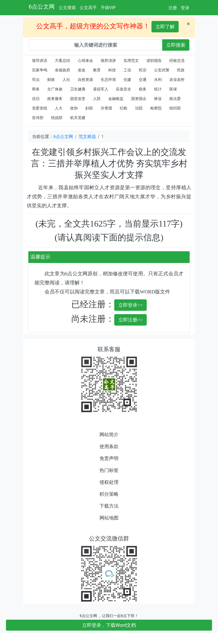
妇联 (89, 108)
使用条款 (109, 446)
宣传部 (37, 117)
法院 (139, 108)
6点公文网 (42, 6)
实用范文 (131, 60)
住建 (127, 79)
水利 (158, 79)
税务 (142, 89)
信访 (36, 98)
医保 (173, 89)
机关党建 (77, 117)
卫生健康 (77, 89)
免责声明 (109, 458)
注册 (172, 7)
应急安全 (123, 89)
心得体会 (85, 60)
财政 (51, 79)
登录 (185, 7)
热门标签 (109, 470)
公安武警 (161, 70)
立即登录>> (130, 305)
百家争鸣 (39, 70)
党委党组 (39, 108)
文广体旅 (54, 89)
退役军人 (100, 89)
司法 (36, 79)
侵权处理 (109, 482)
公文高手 (88, 7)
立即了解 (165, 27)
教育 (97, 70)
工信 (127, 70)
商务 (36, 89)
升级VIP (108, 7)
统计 (158, 89)
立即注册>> (130, 319)
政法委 (175, 98)
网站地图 (109, 518)
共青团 (106, 108)
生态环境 (108, 79)
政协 (74, 108)
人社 (66, 79)
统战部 (56, 117)
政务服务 (54, 98)
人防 (97, 98)
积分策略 (109, 494)
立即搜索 (175, 45)
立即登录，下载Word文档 (109, 625)
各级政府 (62, 70)
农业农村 (177, 79)
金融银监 (116, 98)
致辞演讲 (108, 60)
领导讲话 (39, 60)
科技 (112, 70)
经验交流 (177, 60)
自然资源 (85, 79)
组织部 (175, 108)
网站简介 (109, 434)
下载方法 (109, 506)
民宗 (142, 70)
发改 (81, 70)
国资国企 (138, 98)
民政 (181, 70)
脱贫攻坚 (77, 98)
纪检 (123, 108)
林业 (158, 98)
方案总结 (62, 60)
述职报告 (154, 60)
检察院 (156, 108)
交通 (142, 79)
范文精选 (87, 136)
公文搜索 (67, 7)
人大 (58, 108)
